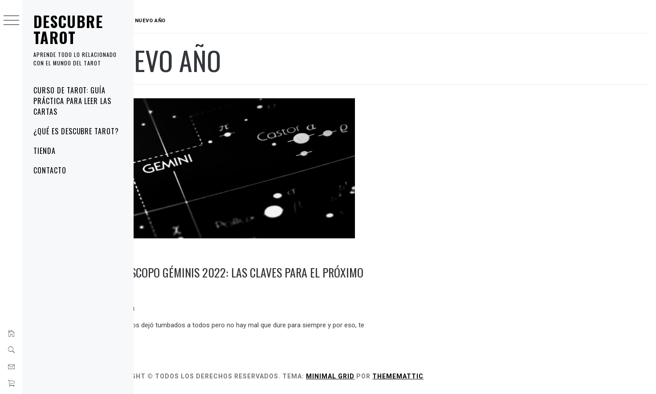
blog (147, 252)
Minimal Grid (365, 375)
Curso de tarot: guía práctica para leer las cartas (72, 101)
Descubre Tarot (68, 29)
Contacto (49, 170)
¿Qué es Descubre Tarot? (76, 131)
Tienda (44, 150)
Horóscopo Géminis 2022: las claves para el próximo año (247, 279)
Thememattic (432, 375)
